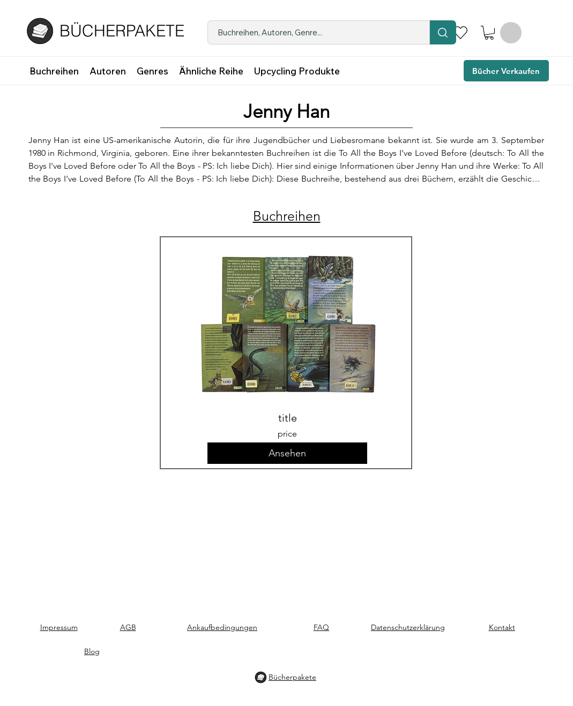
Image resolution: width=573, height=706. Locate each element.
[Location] (442, 32)
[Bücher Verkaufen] (506, 70)
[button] (489, 33)
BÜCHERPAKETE (121, 31)
